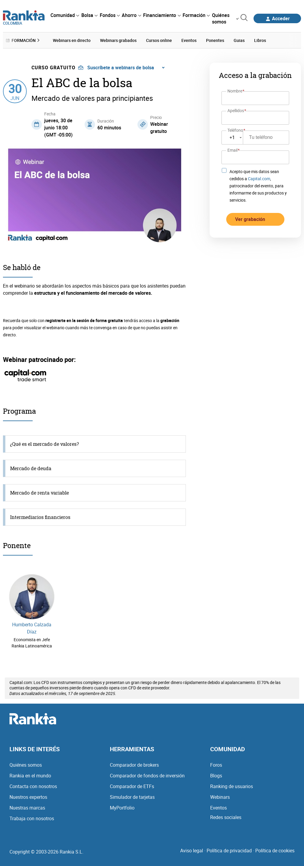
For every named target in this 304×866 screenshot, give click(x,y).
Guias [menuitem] (239, 40)
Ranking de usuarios (231, 786)
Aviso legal (191, 850)
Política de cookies (274, 850)
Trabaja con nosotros (32, 818)
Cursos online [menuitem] (159, 40)
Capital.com (259, 178)
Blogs (216, 775)
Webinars (220, 797)
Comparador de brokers (134, 765)
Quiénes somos (26, 765)
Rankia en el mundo (30, 775)
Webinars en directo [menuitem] (72, 40)
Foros (216, 765)
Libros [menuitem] (260, 40)
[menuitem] (64, 15)
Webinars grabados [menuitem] (118, 40)
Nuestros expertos (28, 797)
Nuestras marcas (27, 807)
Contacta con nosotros (33, 786)
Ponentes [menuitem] (215, 40)
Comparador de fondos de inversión (147, 775)
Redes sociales (225, 817)
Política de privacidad (229, 850)
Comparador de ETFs (132, 786)
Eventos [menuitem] (189, 40)
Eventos (218, 807)
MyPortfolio (122, 807)
